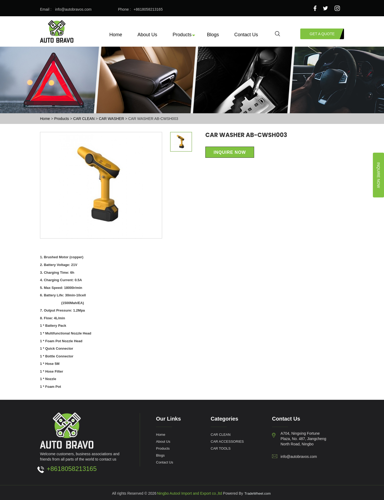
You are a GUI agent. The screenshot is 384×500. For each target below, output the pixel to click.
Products (182, 34)
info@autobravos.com (73, 9)
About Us (147, 34)
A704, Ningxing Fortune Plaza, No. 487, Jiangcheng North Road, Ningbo (303, 438)
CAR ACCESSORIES (227, 441)
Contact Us (246, 34)
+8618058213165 (148, 9)
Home (115, 34)
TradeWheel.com (258, 493)
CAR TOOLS (221, 448)
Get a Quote (322, 33)
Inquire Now (378, 175)
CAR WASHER (112, 118)
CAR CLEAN (84, 118)
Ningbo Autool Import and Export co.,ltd (189, 493)
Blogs (213, 34)
